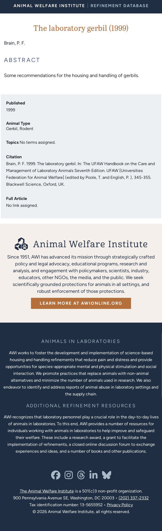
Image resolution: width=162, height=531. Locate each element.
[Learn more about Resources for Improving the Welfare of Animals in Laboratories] (81, 405)
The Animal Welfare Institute (47, 491)
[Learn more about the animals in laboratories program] (80, 341)
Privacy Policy (120, 504)
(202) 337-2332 (134, 497)
